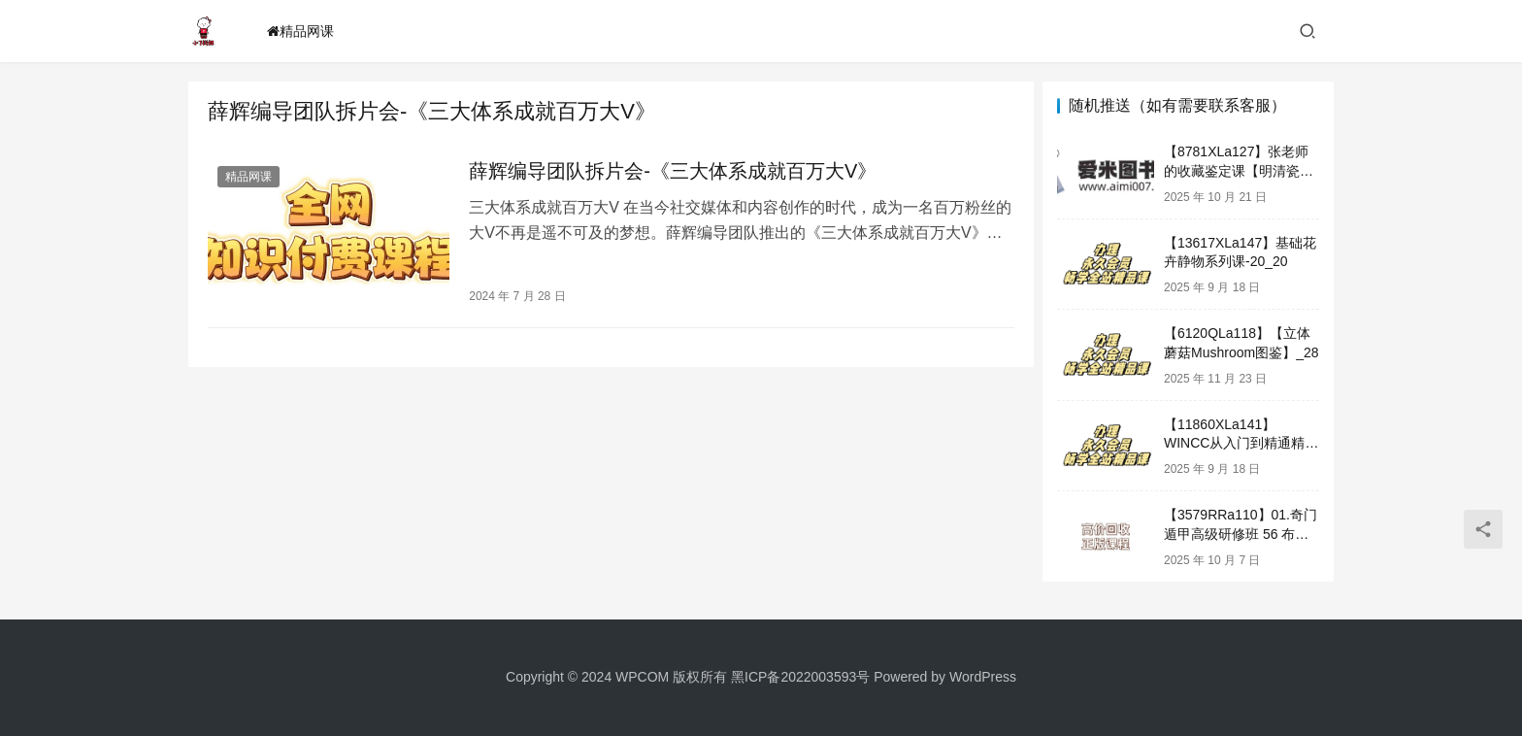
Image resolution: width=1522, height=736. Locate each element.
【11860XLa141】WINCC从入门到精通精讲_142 (1241, 443)
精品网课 (300, 31)
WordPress (982, 677)
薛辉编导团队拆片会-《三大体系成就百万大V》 (670, 171)
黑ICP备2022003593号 (800, 677)
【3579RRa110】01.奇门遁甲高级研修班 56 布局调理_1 (1240, 533)
